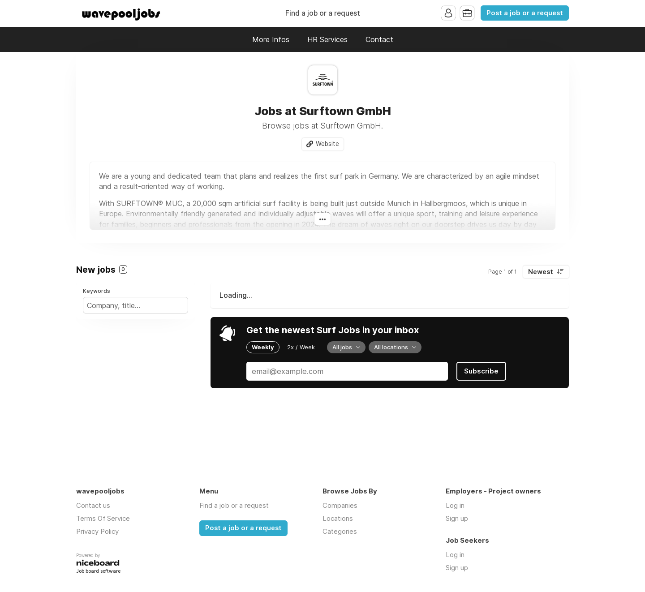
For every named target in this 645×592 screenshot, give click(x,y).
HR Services (327, 39)
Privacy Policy (97, 531)
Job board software (98, 571)
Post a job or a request (524, 13)
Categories (339, 531)
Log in (455, 505)
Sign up (457, 518)
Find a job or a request (322, 13)
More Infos (270, 39)
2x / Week (301, 347)
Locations (337, 518)
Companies (339, 505)
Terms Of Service (103, 518)
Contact (379, 39)
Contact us (93, 505)
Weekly (263, 347)
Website (327, 143)
